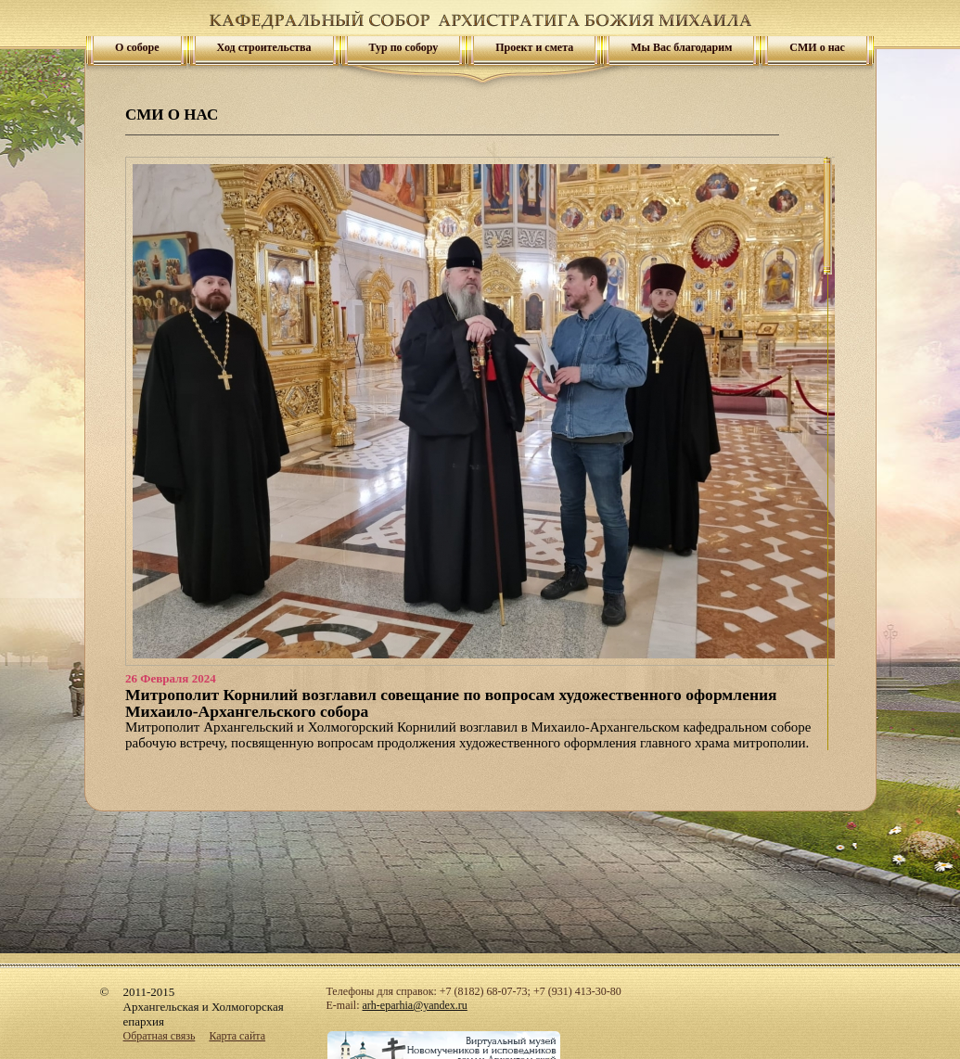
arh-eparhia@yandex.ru (415, 1005)
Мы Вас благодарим (681, 47)
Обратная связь (159, 1035)
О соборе (137, 47)
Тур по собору (404, 47)
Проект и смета (534, 47)
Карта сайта (237, 1035)
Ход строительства (264, 47)
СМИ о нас (817, 47)
